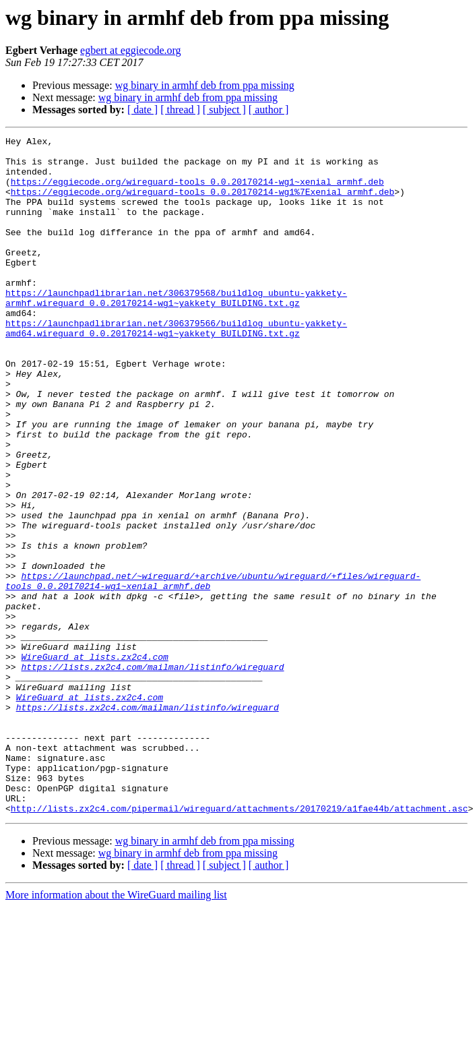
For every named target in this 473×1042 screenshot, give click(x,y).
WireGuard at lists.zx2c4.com (94, 762)
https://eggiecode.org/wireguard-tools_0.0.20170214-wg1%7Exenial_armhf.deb (202, 203)
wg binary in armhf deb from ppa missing (204, 85)
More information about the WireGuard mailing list (116, 1030)
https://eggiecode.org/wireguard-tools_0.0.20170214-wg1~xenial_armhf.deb (197, 191)
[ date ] (142, 109)
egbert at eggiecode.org (130, 50)
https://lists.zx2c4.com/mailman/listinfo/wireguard (152, 774)
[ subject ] (224, 109)
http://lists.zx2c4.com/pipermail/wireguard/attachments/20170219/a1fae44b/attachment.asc (239, 944)
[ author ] (269, 109)
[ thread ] (180, 109)
